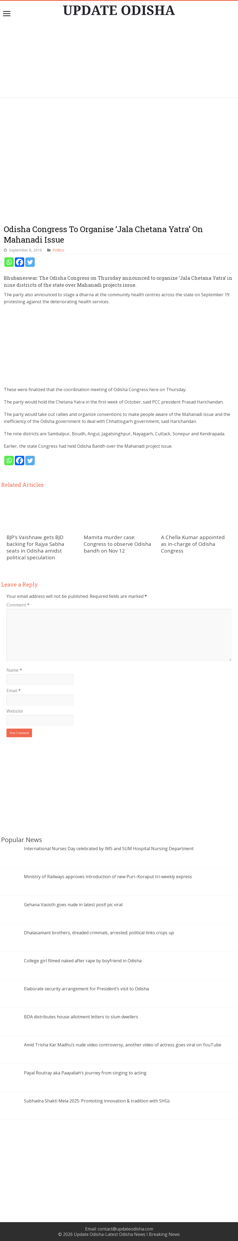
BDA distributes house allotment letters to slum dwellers (81, 1017)
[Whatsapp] (9, 262)
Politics (58, 250)
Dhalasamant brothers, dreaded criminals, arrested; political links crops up (99, 933)
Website (14, 711)
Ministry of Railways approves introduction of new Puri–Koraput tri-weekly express (108, 877)
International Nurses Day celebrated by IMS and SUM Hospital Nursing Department (109, 849)
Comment (18, 605)
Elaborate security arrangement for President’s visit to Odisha (86, 989)
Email (13, 691)
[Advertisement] (119, 59)
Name (14, 670)
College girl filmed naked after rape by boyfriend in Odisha (83, 961)
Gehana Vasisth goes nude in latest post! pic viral (73, 905)
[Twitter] (30, 262)
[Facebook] (19, 262)
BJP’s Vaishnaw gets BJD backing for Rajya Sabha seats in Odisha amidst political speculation (35, 547)
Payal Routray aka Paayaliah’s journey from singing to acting (85, 1073)
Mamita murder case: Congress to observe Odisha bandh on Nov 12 (117, 544)
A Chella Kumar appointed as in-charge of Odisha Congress (193, 544)
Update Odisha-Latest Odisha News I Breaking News (127, 1234)
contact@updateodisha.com (125, 1229)
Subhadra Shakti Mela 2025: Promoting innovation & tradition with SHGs (97, 1101)
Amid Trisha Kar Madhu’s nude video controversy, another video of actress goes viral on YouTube (122, 1045)
